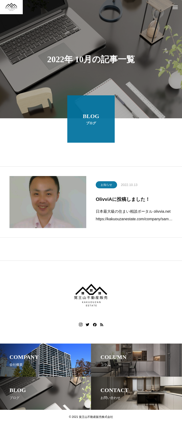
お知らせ (106, 185)
